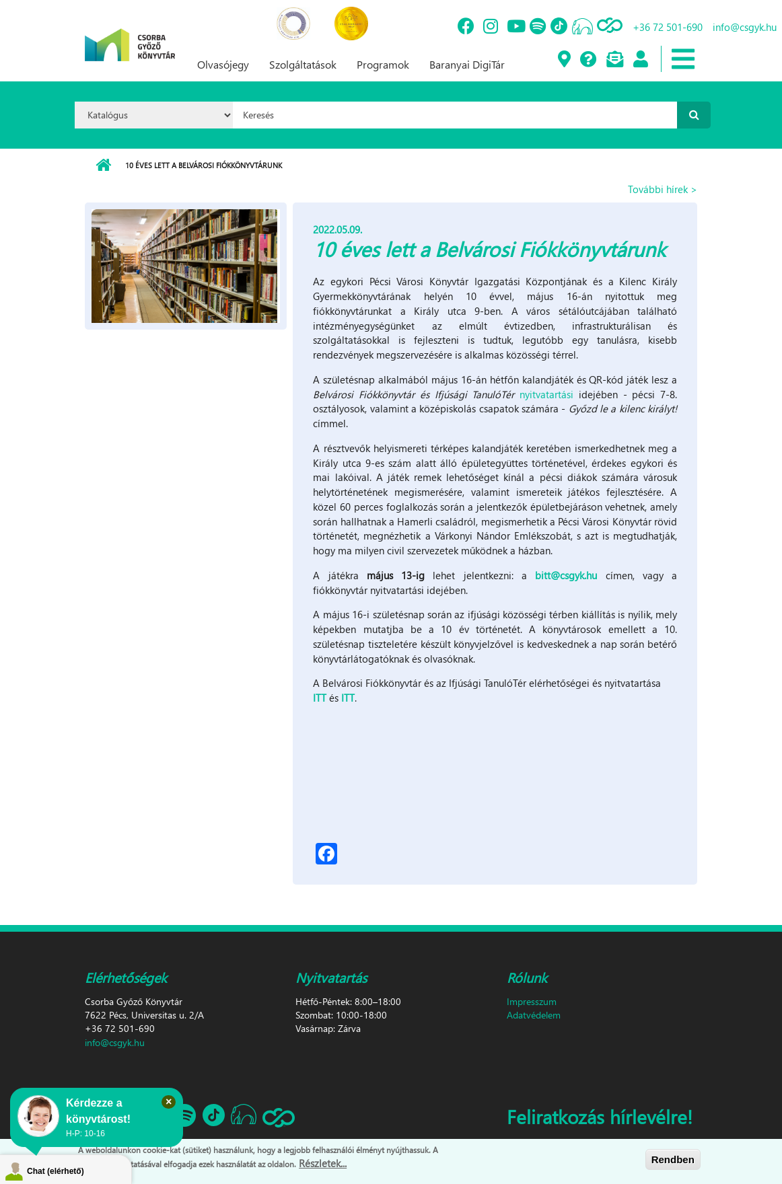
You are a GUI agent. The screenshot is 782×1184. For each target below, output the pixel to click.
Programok (383, 64)
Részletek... (323, 1164)
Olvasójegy (223, 64)
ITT (321, 697)
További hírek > (662, 189)
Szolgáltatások (302, 64)
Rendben (673, 1160)
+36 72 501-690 (668, 27)
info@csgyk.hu (745, 27)
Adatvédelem (534, 1014)
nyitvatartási (549, 394)
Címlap (103, 165)
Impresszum (532, 1001)
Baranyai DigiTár (467, 64)
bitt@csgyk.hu (566, 575)
